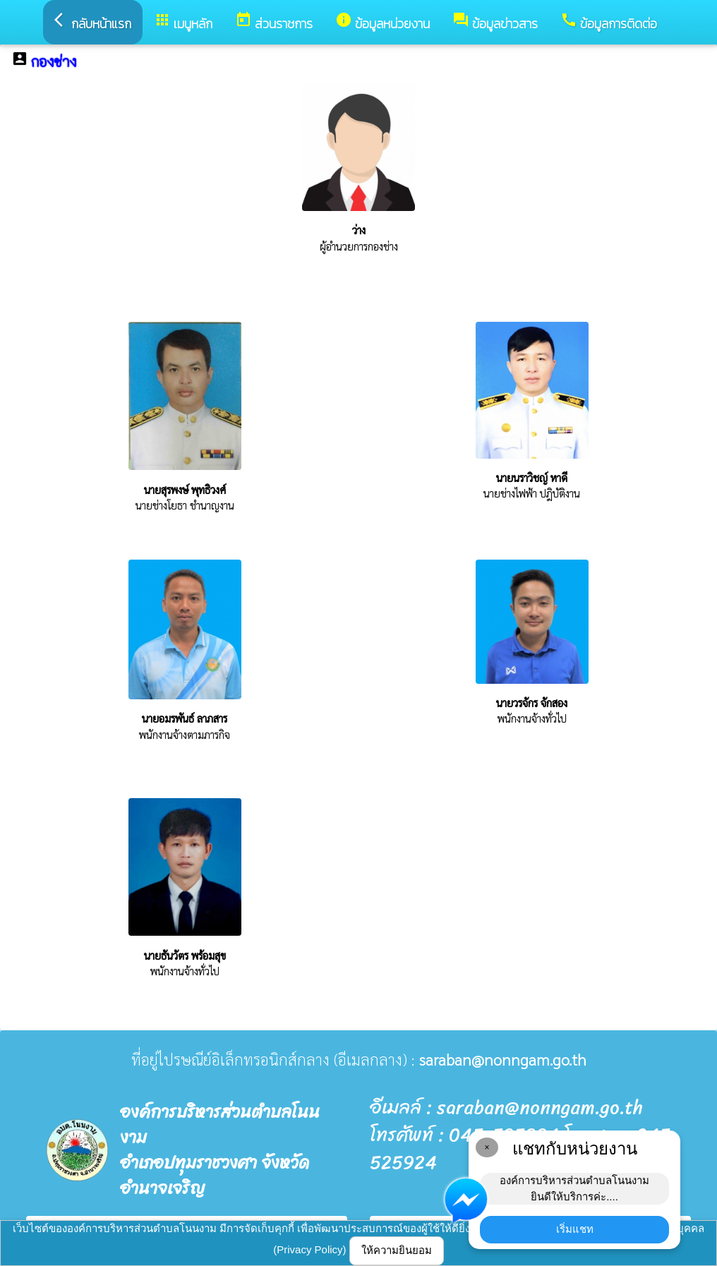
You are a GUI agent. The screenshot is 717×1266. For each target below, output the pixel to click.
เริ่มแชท (575, 1229)
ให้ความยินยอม (396, 1250)
